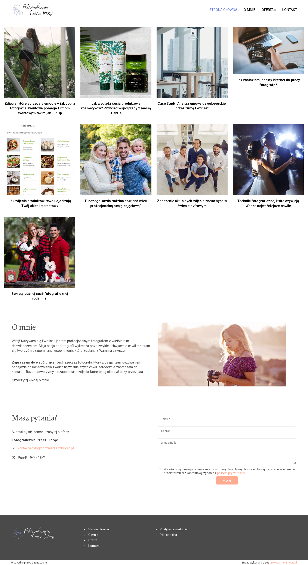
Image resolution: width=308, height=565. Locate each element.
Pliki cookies (168, 535)
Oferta (92, 540)
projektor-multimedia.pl (283, 562)
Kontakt (93, 546)
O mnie (93, 535)
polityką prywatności (205, 483)
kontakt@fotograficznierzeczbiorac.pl (82, 466)
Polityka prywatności (174, 529)
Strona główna (98, 529)
